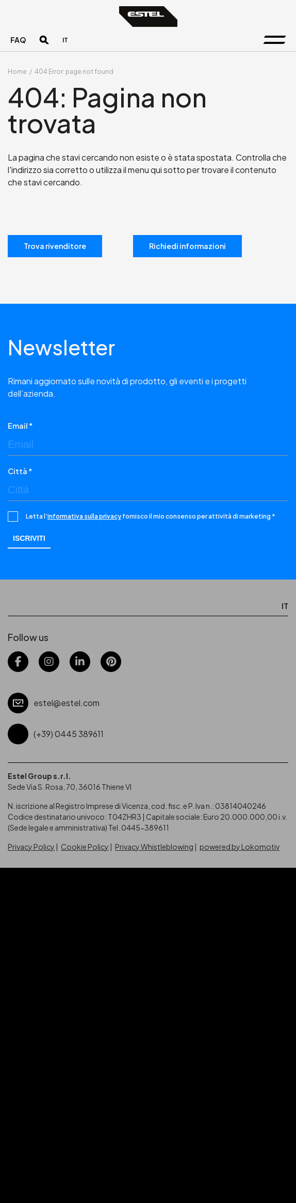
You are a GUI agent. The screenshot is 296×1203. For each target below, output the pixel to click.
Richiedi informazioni (187, 246)
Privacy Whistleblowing (154, 846)
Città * (20, 471)
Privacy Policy (31, 846)
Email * (20, 425)
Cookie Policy (85, 846)
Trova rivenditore (55, 246)
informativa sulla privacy (84, 516)
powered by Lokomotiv (239, 846)
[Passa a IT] (65, 40)
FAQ (18, 39)
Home (17, 71)
